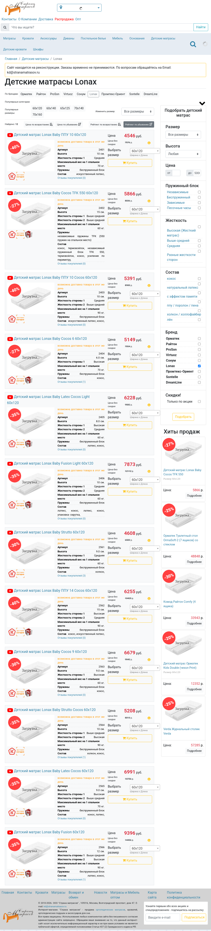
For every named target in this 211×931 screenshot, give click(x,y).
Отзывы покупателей (72, 178)
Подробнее (194, 495)
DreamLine (150, 94)
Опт (78, 19)
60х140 (51, 108)
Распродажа (64, 19)
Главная (8, 892)
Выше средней (178, 241)
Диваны (68, 38)
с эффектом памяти (182, 296)
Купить (130, 163)
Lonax (93, 94)
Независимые (177, 192)
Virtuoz (68, 94)
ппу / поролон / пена (182, 305)
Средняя (173, 246)
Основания (137, 38)
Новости (100, 892)
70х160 (37, 114)
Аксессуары (48, 38)
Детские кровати (15, 49)
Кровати (28, 38)
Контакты (9, 19)
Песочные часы (179, 208)
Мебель (117, 38)
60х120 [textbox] (137, 151)
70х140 (78, 108)
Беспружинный (178, 197)
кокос (171, 279)
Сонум (81, 94)
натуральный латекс (182, 287)
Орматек (26, 94)
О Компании (27, 19)
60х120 (37, 108)
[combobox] (145, 151)
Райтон (41, 94)
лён (169, 320)
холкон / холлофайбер (184, 314)
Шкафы (38, 49)
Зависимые (176, 203)
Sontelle (134, 94)
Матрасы (9, 38)
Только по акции (179, 401)
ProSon (54, 94)
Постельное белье (93, 38)
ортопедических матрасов (110, 909)
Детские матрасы (163, 38)
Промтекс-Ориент (113, 94)
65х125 (65, 108)
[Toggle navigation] (193, 44)
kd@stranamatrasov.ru (55, 906)
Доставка (45, 19)
